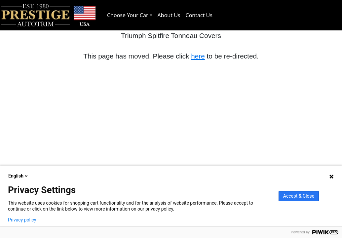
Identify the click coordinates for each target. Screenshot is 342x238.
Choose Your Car (127, 15)
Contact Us (199, 15)
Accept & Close (298, 196)
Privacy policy (22, 219)
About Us (169, 15)
